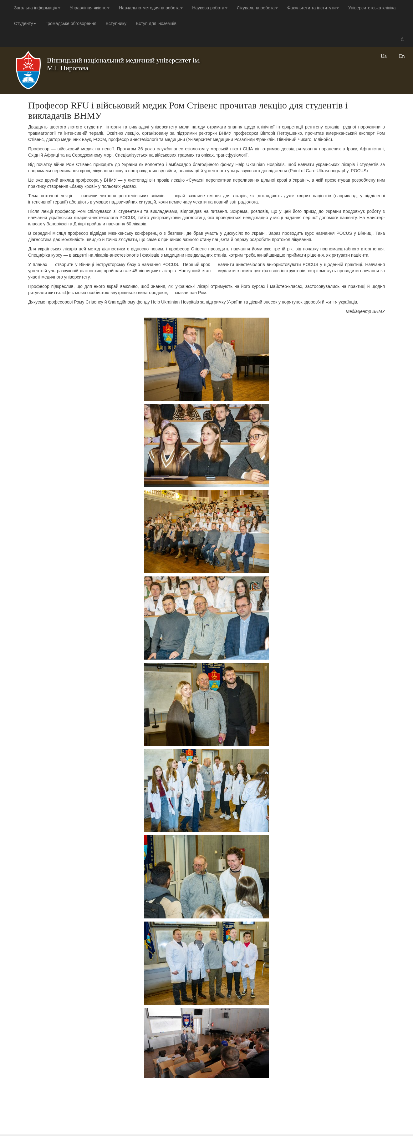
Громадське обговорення (70, 23)
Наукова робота (209, 7)
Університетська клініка (372, 7)
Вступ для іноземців (156, 23)
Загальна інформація (37, 7)
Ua (383, 56)
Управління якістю (90, 7)
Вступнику (116, 23)
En (402, 56)
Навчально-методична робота (151, 7)
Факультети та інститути (313, 7)
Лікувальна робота (257, 7)
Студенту (25, 23)
